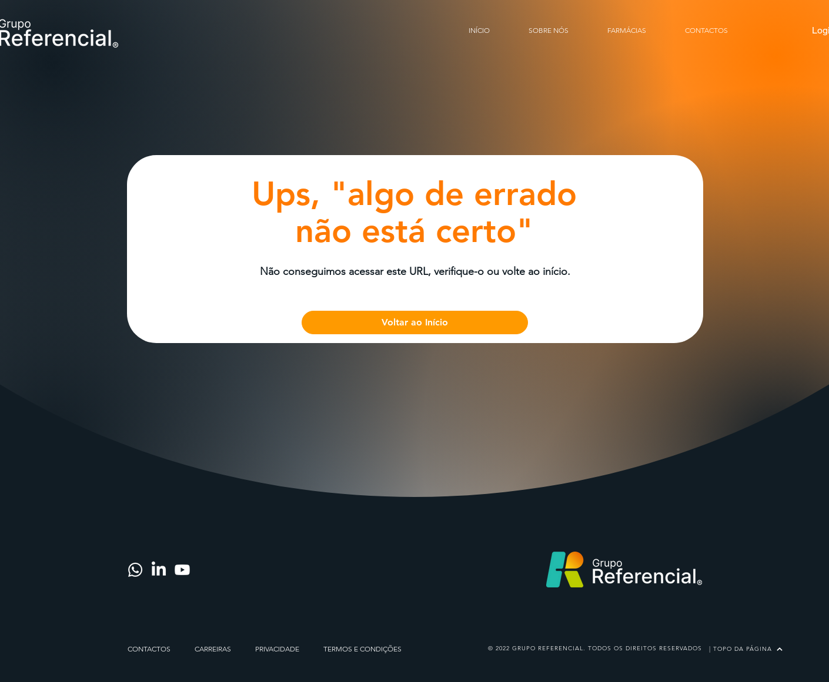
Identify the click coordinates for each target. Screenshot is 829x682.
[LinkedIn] (159, 570)
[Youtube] (182, 570)
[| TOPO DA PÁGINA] (745, 648)
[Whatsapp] (135, 570)
